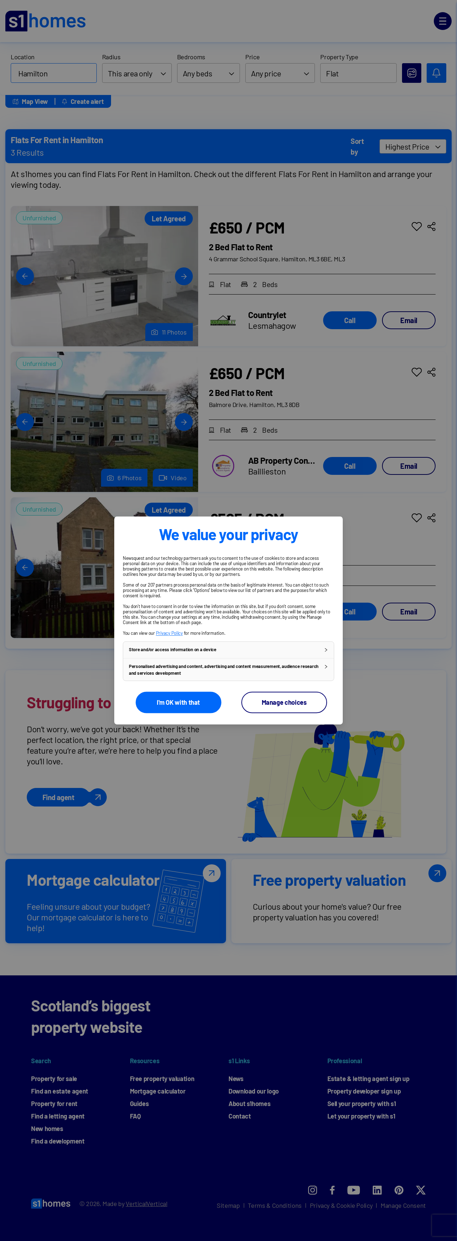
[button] (228, 650)
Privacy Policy (169, 633)
